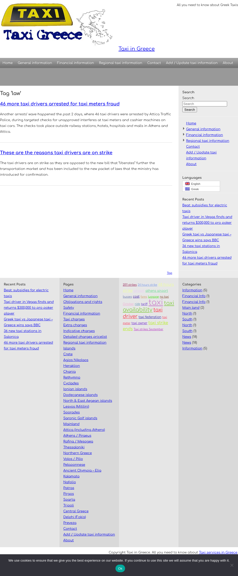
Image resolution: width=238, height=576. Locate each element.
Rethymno (71, 377)
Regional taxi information (120, 63)
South (187, 319)
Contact (154, 63)
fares (144, 296)
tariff (144, 304)
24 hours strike (147, 284)
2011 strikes (130, 284)
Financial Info (194, 296)
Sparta (69, 499)
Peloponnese (74, 465)
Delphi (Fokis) (74, 517)
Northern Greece (77, 453)
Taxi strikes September (148, 329)
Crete (68, 354)
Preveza (69, 523)
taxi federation (149, 317)
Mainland (71, 424)
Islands (69, 348)
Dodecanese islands (80, 395)
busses (127, 296)
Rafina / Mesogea (78, 441)
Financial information (75, 63)
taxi (155, 302)
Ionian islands (75, 389)
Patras (68, 488)
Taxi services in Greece (218, 552)
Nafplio (69, 482)
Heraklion (71, 366)
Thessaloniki (74, 447)
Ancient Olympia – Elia (82, 470)
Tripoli (68, 505)
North (187, 313)
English (192, 183)
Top (169, 273)
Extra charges (75, 325)
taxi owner (139, 323)
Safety (68, 307)
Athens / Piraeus (77, 435)
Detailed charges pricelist (85, 337)
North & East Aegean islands (87, 401)
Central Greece (76, 511)
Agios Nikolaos (75, 360)
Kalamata (71, 476)
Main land (191, 307)
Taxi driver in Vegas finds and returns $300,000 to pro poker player (207, 222)
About (228, 63)
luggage (153, 296)
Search (188, 98)
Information (192, 290)
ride (137, 304)
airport (138, 291)
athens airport (156, 291)
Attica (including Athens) (84, 430)
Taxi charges (74, 319)
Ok (120, 568)
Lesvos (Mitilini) (76, 406)
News (186, 337)
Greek (192, 189)
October (128, 304)
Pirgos (68, 494)
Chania (69, 371)
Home (8, 63)
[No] (231, 565)
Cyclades (71, 383)
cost (136, 296)
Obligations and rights (82, 302)
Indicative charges (79, 331)
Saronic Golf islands (80, 418)
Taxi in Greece (77, 26)
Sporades (71, 412)
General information (35, 63)
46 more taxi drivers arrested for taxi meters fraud (60, 103)
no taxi (164, 296)
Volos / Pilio (73, 459)
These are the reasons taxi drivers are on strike (56, 152)
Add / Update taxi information (192, 63)
